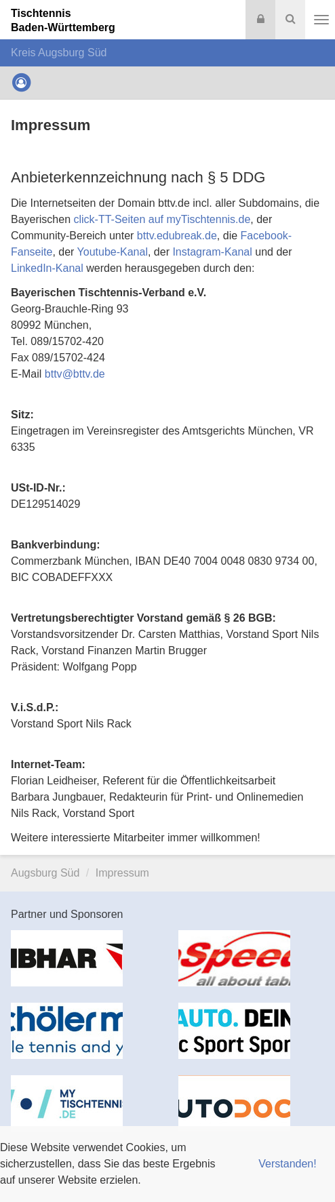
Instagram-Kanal (212, 252)
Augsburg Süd (45, 873)
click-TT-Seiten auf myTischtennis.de (162, 219)
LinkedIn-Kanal (47, 268)
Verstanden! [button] (287, 1163)
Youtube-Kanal (112, 252)
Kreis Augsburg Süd (58, 52)
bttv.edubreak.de (177, 235)
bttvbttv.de (75, 374)
